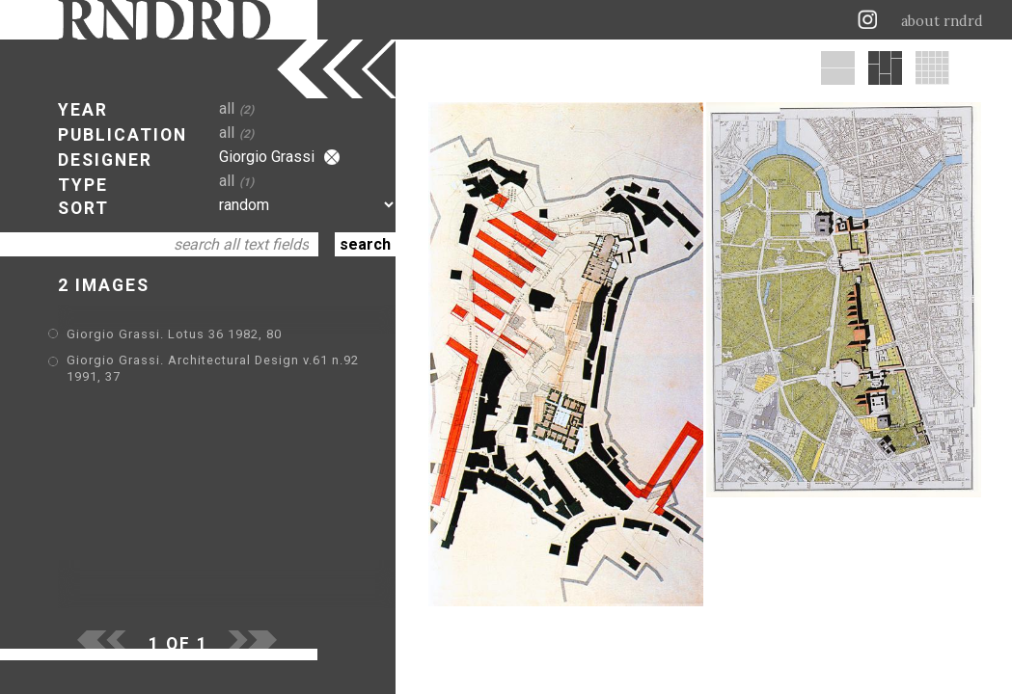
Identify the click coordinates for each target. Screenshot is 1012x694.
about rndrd (942, 21)
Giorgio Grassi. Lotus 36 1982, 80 (174, 334)
